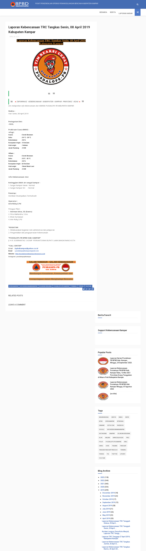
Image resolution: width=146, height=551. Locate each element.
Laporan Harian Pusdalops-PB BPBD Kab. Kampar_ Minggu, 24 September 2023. (125, 70)
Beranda (10, 12)
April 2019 (110, 228)
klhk (104, 147)
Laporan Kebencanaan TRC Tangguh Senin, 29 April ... (120, 237)
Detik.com (114, 135)
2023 (106, 187)
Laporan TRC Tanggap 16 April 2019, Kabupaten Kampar (120, 304)
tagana (118, 155)
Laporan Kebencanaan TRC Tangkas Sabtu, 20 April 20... (120, 283)
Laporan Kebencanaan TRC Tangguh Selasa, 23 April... (120, 268)
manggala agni (121, 147)
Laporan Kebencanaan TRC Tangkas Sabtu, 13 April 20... (120, 319)
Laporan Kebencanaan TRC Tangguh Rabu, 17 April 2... (120, 299)
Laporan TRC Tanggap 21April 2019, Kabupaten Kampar (119, 278)
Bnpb (130, 126)
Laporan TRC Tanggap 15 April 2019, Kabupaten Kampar (120, 309)
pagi (131, 147)
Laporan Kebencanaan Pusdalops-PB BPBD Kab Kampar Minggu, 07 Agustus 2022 (124, 537)
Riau (129, 151)
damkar (105, 135)
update (126, 163)
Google (105, 139)
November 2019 (112, 205)
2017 (106, 399)
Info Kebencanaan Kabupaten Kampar (115, 486)
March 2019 (110, 386)
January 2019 (111, 392)
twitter (118, 163)
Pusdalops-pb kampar (61, 285)
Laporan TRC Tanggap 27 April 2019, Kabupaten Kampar (120, 247)
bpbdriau (124, 131)
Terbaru (74, 285)
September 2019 (112, 212)
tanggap (127, 155)
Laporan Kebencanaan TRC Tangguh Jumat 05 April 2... (120, 360)
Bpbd (104, 131)
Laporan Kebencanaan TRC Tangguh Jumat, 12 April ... (120, 324)
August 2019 (111, 215)
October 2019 (111, 209)
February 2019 (111, 389)
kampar (115, 143)
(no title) (117, 103)
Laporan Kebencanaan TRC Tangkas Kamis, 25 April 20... (120, 257)
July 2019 (110, 218)
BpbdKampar (13, 285)
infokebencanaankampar (28, 285)
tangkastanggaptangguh (112, 159)
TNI (111, 163)
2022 (106, 190)
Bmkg (124, 126)
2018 (106, 396)
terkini (81, 285)
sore (111, 155)
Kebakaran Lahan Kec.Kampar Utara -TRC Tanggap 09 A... (120, 340)
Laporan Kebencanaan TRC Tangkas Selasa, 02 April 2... (120, 376)
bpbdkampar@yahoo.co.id (26, 247)
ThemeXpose (55, 548)
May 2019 (110, 225)
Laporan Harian (33, 12)
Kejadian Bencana (45, 285)
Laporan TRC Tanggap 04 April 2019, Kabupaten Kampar (120, 365)
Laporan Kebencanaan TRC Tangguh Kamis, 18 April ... (120, 293)
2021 (106, 193)
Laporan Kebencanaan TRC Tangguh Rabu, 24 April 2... (120, 262)
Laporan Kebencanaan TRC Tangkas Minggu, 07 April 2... (120, 350)
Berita (20, 12)
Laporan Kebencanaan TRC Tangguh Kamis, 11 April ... (120, 329)
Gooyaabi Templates (96, 548)
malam (111, 147)
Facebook (124, 135)
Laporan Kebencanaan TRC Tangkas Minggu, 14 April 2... (120, 314)
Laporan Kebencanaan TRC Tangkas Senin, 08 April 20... (120, 345)
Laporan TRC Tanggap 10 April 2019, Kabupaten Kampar (120, 335)
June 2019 (110, 221)
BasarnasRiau (107, 126)
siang (105, 155)
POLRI (104, 151)
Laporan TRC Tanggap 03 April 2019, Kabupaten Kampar (120, 371)
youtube (12, 288)
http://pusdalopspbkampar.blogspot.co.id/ (30, 253)
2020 (106, 196)
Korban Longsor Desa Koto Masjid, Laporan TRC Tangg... (119, 242)
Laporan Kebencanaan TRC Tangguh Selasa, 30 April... (120, 232)
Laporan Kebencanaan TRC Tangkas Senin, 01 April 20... (120, 381)
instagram (106, 143)
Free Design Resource (68, 548)
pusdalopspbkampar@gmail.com (27, 250)
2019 (106, 199)
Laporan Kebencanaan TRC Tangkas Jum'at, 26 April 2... (120, 252)
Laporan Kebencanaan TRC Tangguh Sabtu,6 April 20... (120, 355)
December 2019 (112, 202)
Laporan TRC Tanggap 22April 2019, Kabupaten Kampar (119, 273)
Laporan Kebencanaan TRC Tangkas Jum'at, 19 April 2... (120, 288)
